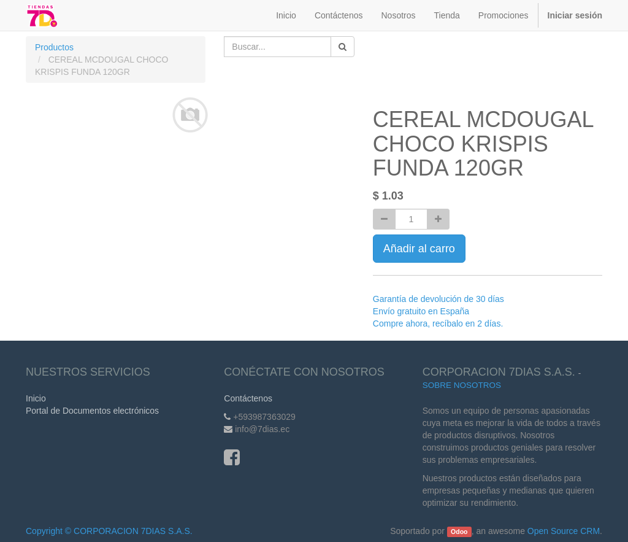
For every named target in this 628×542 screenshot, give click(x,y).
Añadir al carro (419, 248)
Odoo (459, 531)
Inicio (36, 398)
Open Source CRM (563, 531)
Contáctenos (248, 398)
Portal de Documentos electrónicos (92, 411)
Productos (54, 47)
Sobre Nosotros (462, 385)
